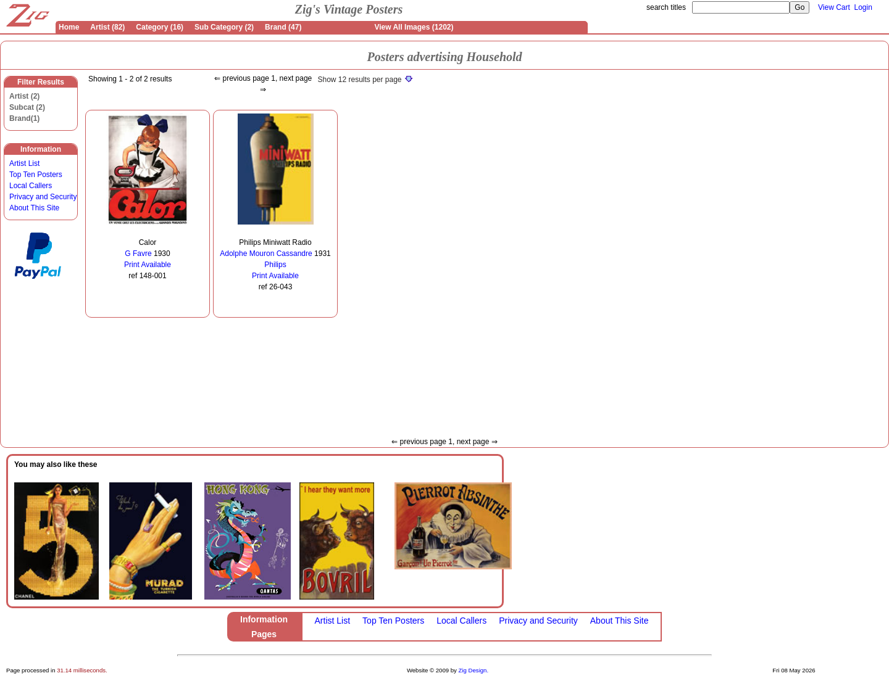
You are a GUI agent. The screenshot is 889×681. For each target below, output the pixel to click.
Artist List (24, 163)
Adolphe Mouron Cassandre (266, 253)
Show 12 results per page (364, 79)
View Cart (834, 7)
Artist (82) (107, 27)
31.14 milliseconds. (82, 670)
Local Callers (30, 185)
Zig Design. (474, 670)
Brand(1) (24, 118)
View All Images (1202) (413, 27)
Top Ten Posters (35, 174)
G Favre (138, 253)
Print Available (147, 264)
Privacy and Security (43, 196)
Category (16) (159, 27)
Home (69, 27)
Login (863, 7)
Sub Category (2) (224, 27)
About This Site (34, 208)
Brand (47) (283, 27)
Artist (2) (24, 96)
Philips (275, 264)
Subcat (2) (27, 107)
